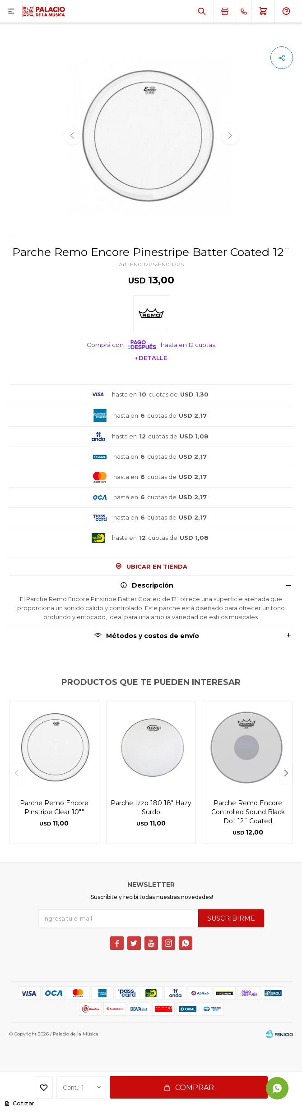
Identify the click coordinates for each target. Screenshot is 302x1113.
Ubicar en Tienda (156, 566)
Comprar (194, 1087)
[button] (286, 773)
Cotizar (22, 1103)
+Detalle (151, 357)
